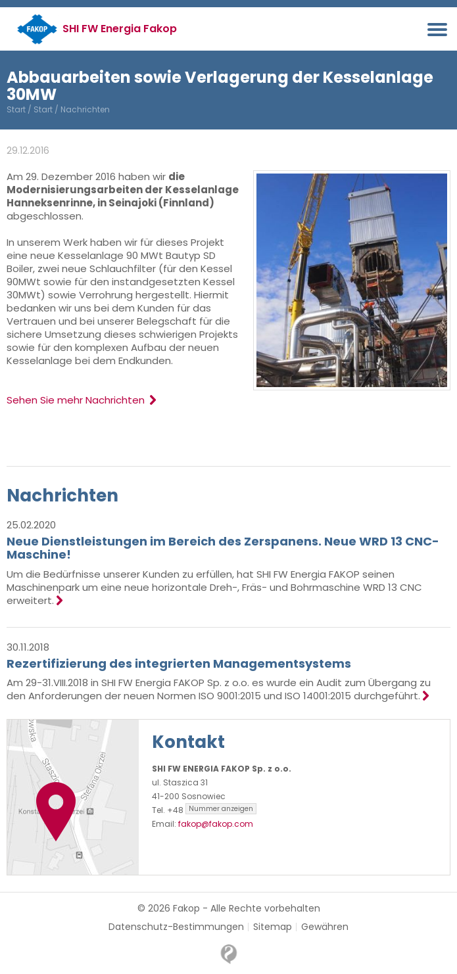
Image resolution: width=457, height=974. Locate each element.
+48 (211, 810)
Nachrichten (62, 495)
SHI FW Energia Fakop (119, 28)
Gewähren (325, 927)
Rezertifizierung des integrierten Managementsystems (179, 663)
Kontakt (188, 742)
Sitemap (272, 927)
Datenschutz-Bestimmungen (176, 927)
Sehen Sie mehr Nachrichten (81, 400)
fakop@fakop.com (215, 823)
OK (338, 963)
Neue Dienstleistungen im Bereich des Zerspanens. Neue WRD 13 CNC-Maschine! (223, 548)
